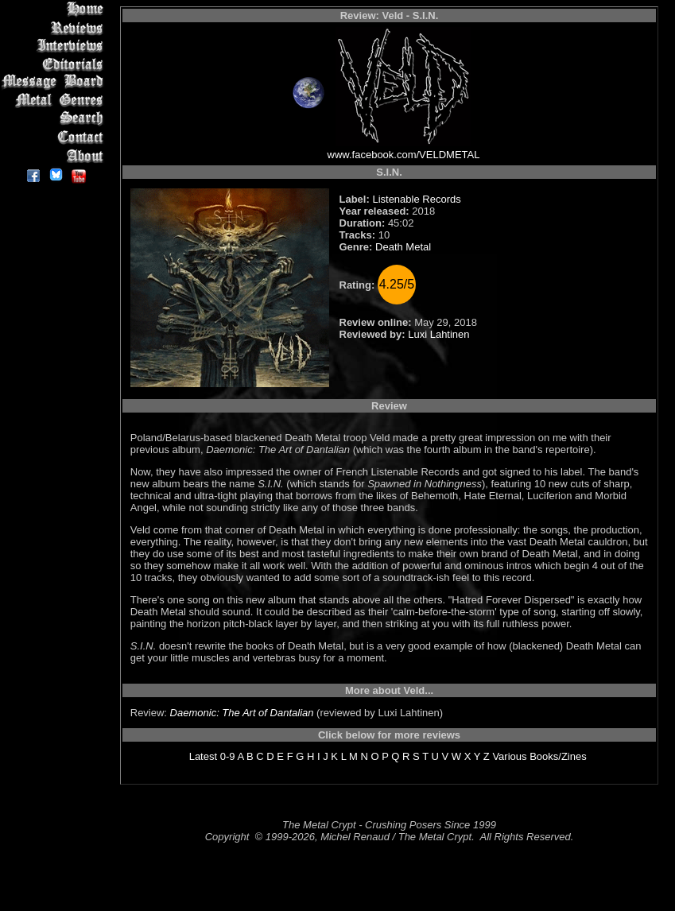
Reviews (55, 27)
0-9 (227, 756)
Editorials (55, 64)
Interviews (55, 46)
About (55, 155)
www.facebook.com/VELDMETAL (404, 155)
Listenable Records (416, 199)
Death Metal (403, 247)
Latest (203, 756)
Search (55, 119)
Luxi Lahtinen (438, 334)
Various (509, 756)
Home (55, 9)
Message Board (55, 82)
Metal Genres (55, 100)
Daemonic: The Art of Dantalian (242, 713)
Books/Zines (558, 756)
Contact (55, 137)
